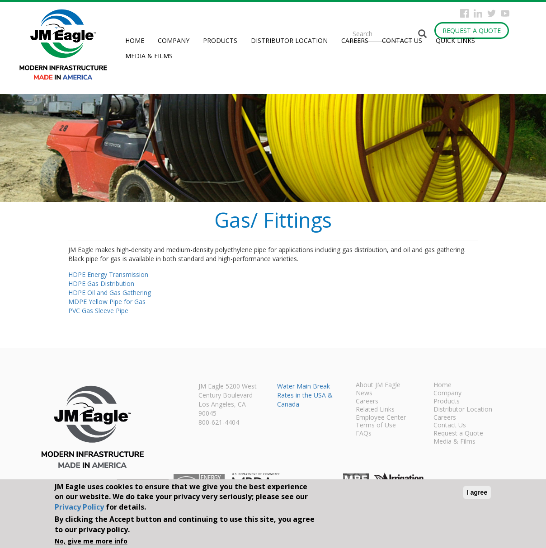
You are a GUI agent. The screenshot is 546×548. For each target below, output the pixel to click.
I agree (477, 492)
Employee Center (381, 418)
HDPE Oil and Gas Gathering (109, 292)
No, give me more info (91, 541)
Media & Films (149, 56)
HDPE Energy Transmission (108, 274)
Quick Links (455, 40)
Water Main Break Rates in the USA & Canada (305, 395)
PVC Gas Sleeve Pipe (98, 310)
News (364, 393)
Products (220, 40)
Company (173, 40)
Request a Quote (471, 30)
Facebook (464, 13)
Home (134, 40)
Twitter (491, 13)
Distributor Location (289, 40)
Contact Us (402, 40)
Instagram (478, 13)
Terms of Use (376, 425)
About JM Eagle (378, 385)
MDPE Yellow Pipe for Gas (107, 301)
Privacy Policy (79, 507)
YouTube (505, 13)
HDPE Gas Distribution (101, 283)
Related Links (375, 409)
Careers (354, 40)
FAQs (364, 433)
